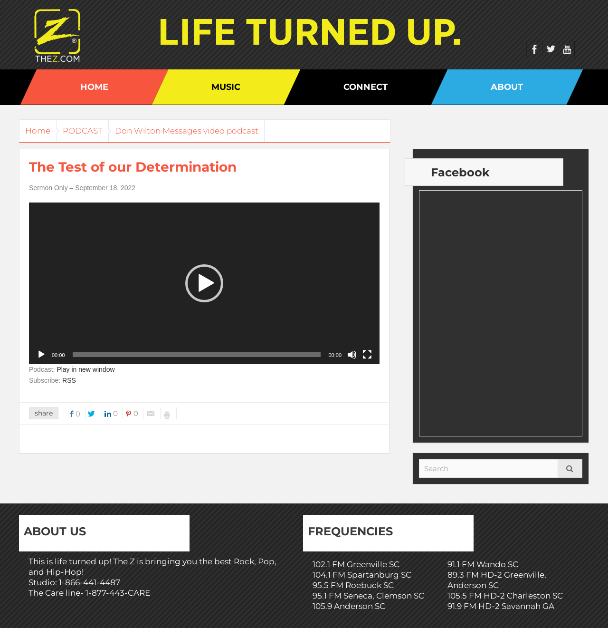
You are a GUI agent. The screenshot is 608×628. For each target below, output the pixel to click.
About (507, 87)
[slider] (197, 354)
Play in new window (85, 369)
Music (225, 87)
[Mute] (352, 354)
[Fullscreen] (367, 354)
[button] (204, 283)
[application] (204, 283)
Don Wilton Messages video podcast (204, 130)
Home (94, 87)
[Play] (41, 354)
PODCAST (94, 130)
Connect (365, 87)
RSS (69, 380)
